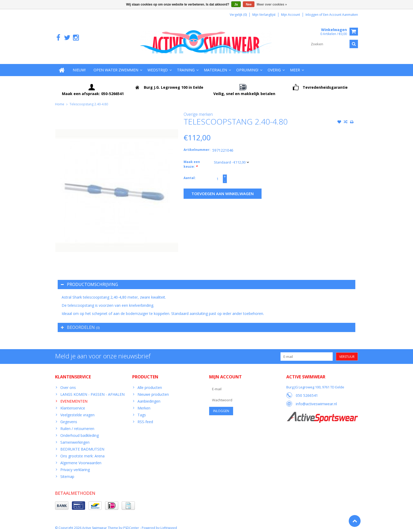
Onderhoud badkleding (79, 430)
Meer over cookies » (272, 4)
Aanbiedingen (148, 395)
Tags (141, 409)
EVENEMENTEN (73, 395)
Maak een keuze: (192, 159)
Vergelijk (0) (238, 14)
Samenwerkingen (75, 436)
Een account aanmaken (340, 14)
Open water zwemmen (116, 64)
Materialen (215, 64)
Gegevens (68, 416)
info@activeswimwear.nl (316, 398)
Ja (236, 4)
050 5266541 (307, 390)
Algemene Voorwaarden (80, 457)
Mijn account (290, 14)
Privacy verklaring (75, 464)
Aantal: (190, 173)
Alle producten (149, 382)
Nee (249, 4)
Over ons (68, 382)
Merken (143, 402)
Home (59, 99)
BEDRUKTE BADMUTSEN (82, 443)
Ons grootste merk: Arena (82, 450)
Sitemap (67, 471)
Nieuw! (79, 64)
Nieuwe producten (153, 389)
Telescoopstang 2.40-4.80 (89, 99)
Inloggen (312, 14)
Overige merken (198, 109)
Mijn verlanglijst (264, 14)
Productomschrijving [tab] (89, 279)
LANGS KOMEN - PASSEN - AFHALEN (92, 389)
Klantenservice (72, 402)
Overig (274, 64)
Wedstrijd (158, 64)
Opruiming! (247, 64)
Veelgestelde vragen (77, 409)
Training (186, 64)
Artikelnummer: (197, 144)
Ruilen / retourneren (77, 423)
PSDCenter (131, 522)
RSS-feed (145, 416)
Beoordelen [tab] (80, 322)
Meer (295, 64)
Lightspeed (168, 522)
